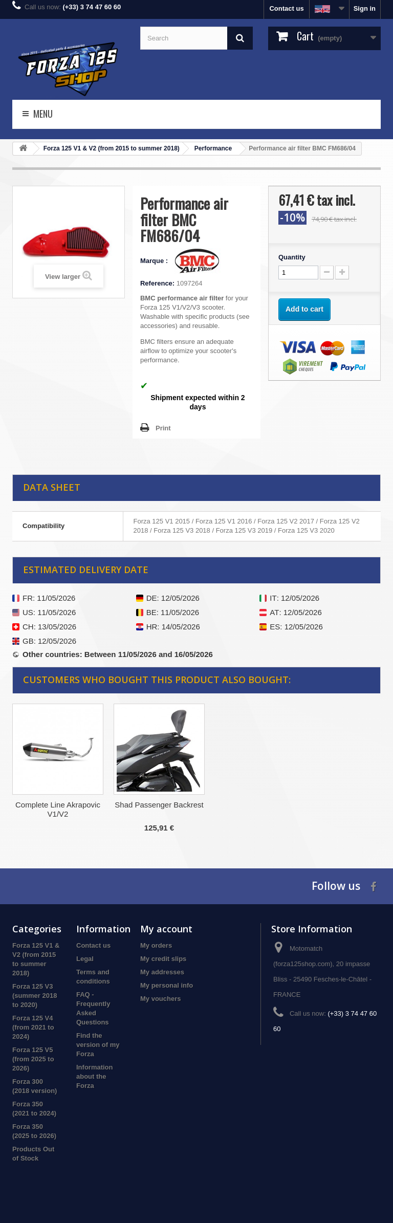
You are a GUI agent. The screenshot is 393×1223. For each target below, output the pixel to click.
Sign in (365, 8)
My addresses (162, 972)
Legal (85, 959)
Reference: (157, 283)
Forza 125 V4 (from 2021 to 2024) (33, 1027)
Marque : (155, 261)
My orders (156, 945)
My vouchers (160, 998)
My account (166, 929)
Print (163, 428)
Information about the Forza (94, 1076)
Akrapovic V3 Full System (58, 804)
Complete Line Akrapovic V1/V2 (260, 809)
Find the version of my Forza (98, 1045)
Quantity (291, 257)
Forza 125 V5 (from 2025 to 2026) (33, 1059)
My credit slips (163, 959)
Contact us (286, 8)
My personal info (166, 985)
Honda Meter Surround (159, 804)
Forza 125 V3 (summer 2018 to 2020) (34, 995)
